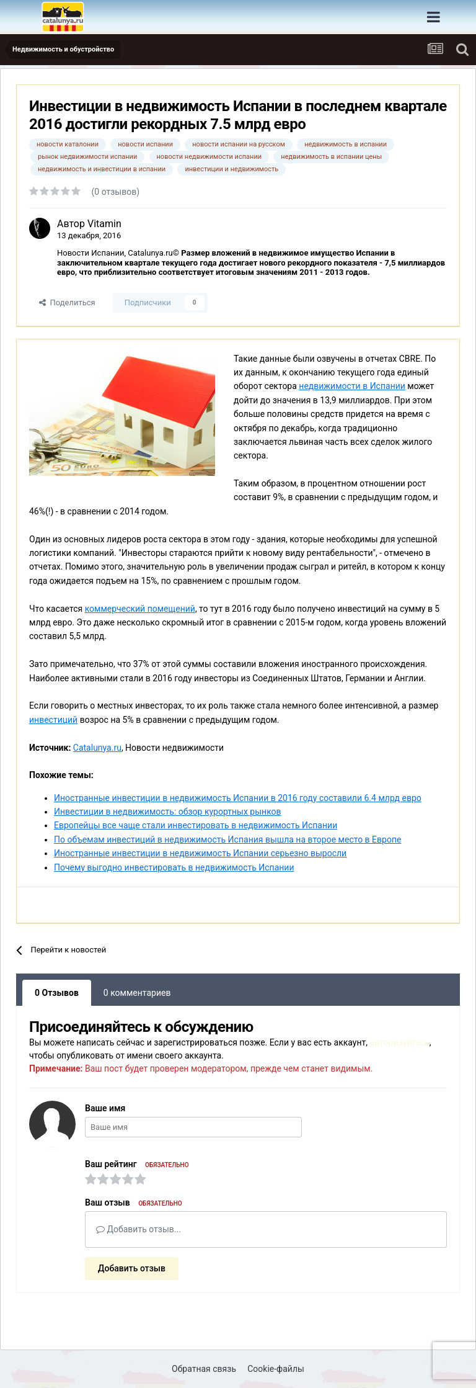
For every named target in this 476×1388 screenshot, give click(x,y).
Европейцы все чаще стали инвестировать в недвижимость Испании (195, 825)
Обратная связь (204, 1369)
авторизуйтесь (400, 1042)
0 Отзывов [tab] (57, 993)
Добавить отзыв (131, 1268)
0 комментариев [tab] (137, 993)
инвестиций (53, 720)
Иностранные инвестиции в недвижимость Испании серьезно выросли (200, 853)
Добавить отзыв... (138, 1229)
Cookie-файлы (275, 1369)
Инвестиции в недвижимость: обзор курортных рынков (167, 812)
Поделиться (67, 302)
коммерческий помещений (140, 609)
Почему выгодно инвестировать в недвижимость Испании (174, 867)
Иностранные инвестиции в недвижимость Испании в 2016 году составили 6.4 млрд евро (237, 798)
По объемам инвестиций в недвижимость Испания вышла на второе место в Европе (227, 839)
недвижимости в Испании (352, 386)
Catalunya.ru (97, 748)
